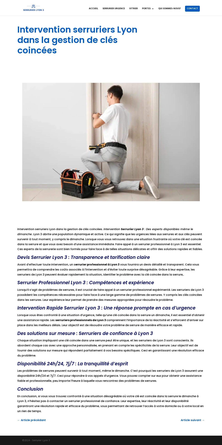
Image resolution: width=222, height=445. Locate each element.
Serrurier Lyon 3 (132, 229)
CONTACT (192, 9)
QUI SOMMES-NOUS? (169, 9)
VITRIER (133, 9)
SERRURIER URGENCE (114, 9)
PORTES (146, 9)
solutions (170, 249)
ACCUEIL (93, 9)
